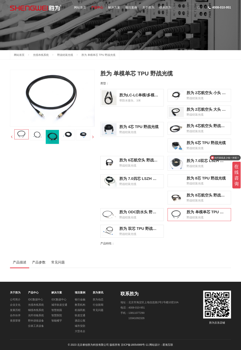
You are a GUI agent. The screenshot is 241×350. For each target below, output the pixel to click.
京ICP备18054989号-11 (135, 344)
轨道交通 (80, 315)
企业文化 (15, 304)
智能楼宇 (56, 320)
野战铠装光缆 (65, 54)
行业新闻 (98, 304)
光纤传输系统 (36, 315)
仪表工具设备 (36, 325)
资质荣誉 (15, 320)
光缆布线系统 (41, 54)
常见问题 (58, 262)
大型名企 (80, 331)
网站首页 (80, 7)
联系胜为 (165, 7)
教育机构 (80, 304)
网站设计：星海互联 (161, 344)
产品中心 (97, 7)
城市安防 (80, 325)
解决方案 (114, 7)
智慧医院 (56, 315)
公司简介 (15, 299)
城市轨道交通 (59, 304)
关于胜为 (148, 7)
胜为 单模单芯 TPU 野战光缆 (98, 54)
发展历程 (15, 310)
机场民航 (80, 310)
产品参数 (39, 262)
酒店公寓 (80, 320)
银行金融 (80, 299)
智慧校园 (56, 310)
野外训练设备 (36, 320)
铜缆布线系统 (36, 310)
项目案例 (131, 7)
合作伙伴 (15, 315)
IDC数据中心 (35, 299)
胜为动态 (98, 299)
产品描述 (19, 262)
